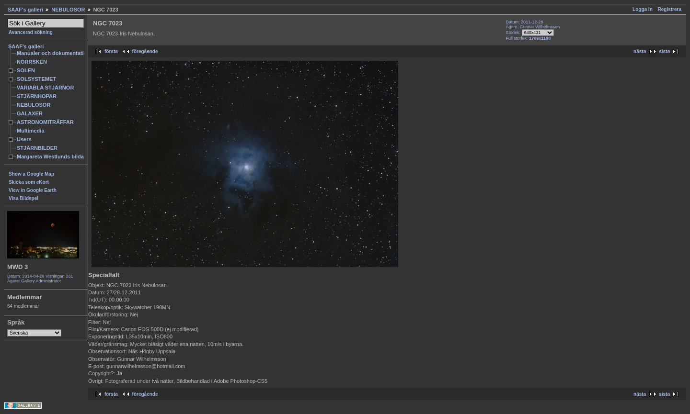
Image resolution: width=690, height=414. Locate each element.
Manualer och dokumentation (53, 53)
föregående (145, 51)
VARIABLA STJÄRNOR (45, 87)
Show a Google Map (31, 174)
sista (664, 51)
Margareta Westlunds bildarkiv (55, 156)
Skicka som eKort (29, 182)
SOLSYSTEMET (36, 79)
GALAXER (30, 113)
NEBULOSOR (68, 9)
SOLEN (26, 70)
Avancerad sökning (31, 32)
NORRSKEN (32, 62)
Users (24, 139)
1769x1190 (540, 38)
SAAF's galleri (25, 9)
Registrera (669, 9)
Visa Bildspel (23, 198)
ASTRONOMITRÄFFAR (45, 122)
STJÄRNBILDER (37, 148)
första (111, 51)
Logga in (642, 9)
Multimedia (31, 131)
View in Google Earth (33, 190)
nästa (639, 51)
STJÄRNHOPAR (37, 96)
